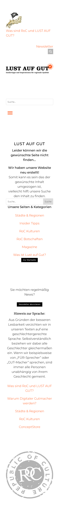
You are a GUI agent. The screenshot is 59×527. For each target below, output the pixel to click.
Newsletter (44, 46)
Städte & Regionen (29, 215)
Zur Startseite (29, 260)
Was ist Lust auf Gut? (29, 255)
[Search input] (27, 51)
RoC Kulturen (29, 231)
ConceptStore (29, 427)
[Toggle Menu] (10, 112)
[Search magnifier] (50, 51)
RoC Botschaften (30, 239)
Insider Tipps (29, 223)
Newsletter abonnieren (29, 304)
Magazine (29, 247)
